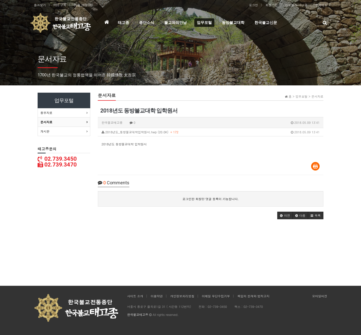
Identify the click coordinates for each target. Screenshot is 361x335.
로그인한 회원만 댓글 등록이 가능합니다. (211, 199)
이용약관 (157, 296)
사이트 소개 (135, 296)
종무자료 (46, 112)
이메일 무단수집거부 (216, 296)
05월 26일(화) (83, 5)
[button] (285, 215)
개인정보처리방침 (182, 296)
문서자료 (46, 122)
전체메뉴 (321, 5)
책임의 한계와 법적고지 (253, 296)
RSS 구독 (59, 5)
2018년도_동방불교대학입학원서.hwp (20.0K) (211, 132)
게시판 (44, 131)
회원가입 (271, 5)
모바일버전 (319, 296)
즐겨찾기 (40, 5)
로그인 (253, 5)
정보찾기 (291, 5)
